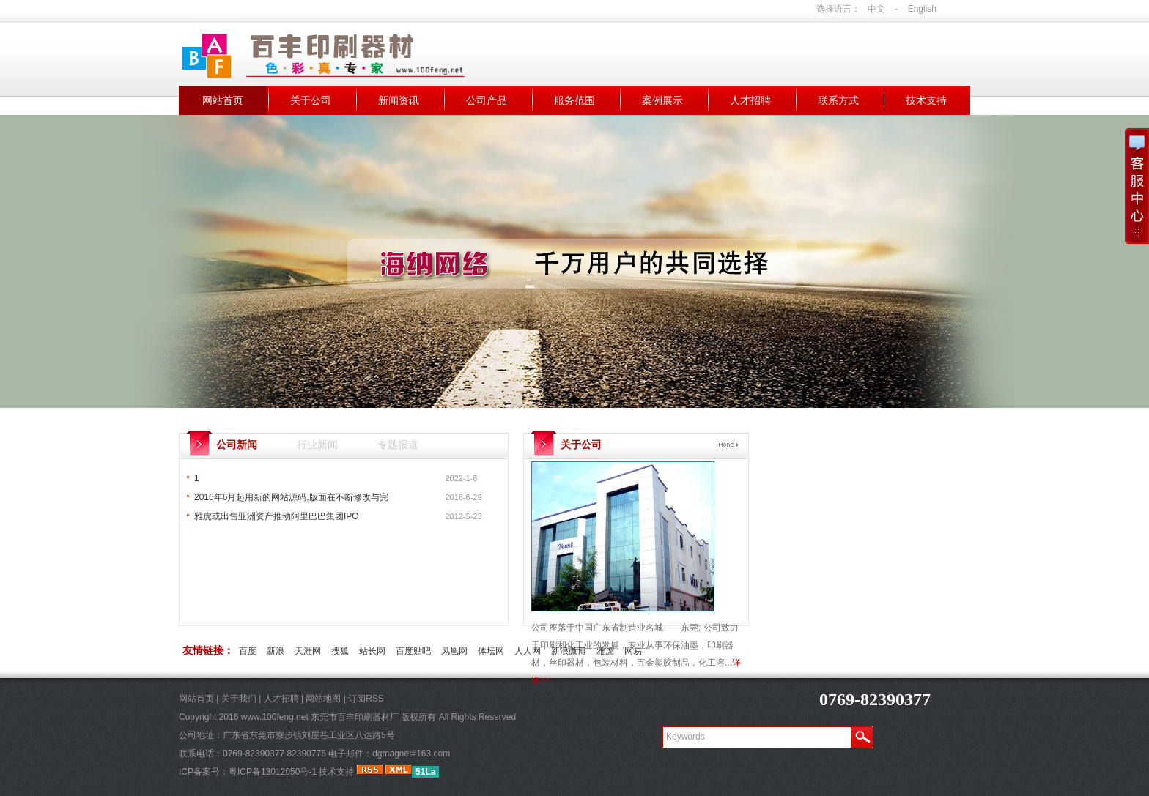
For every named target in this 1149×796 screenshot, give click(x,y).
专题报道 (397, 444)
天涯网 (308, 651)
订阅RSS (366, 698)
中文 (876, 9)
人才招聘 (750, 100)
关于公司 (310, 100)
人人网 (527, 651)
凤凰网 (454, 651)
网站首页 (222, 100)
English (922, 9)
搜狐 (340, 651)
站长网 (372, 651)
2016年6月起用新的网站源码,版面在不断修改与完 (291, 497)
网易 (633, 651)
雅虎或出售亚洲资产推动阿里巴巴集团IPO (276, 516)
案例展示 (662, 100)
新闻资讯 (398, 100)
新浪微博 (568, 651)
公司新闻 (236, 444)
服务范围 (574, 100)
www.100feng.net (275, 717)
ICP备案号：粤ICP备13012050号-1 (248, 772)
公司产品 (486, 100)
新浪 (275, 651)
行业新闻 (317, 444)
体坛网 (491, 651)
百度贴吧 (413, 651)
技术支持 (926, 100)
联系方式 (838, 100)
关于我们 (238, 698)
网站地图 (323, 698)
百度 (247, 651)
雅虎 (605, 651)
